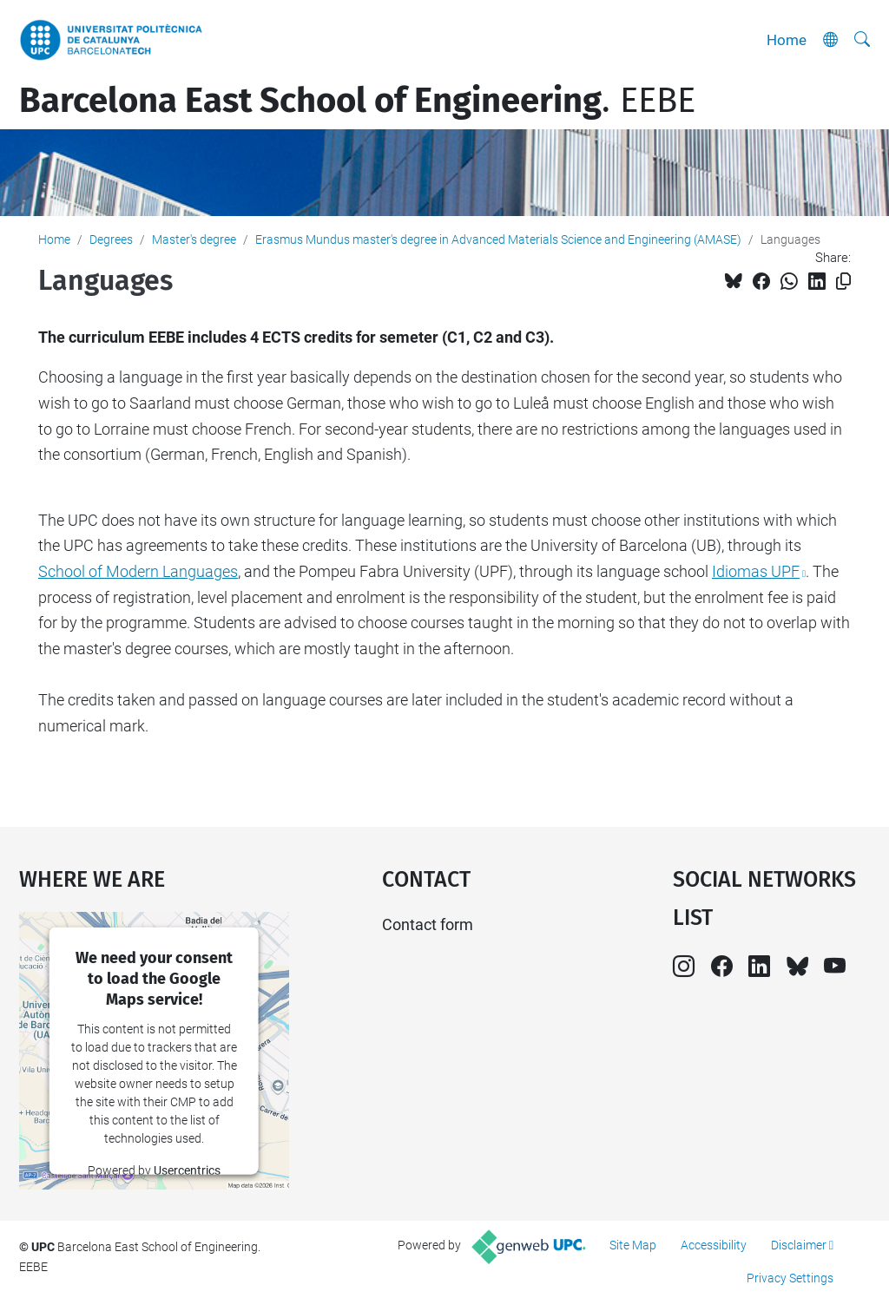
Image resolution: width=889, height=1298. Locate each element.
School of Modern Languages (138, 571)
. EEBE (357, 100)
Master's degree (194, 239)
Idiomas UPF (756, 571)
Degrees (111, 239)
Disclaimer (798, 1245)
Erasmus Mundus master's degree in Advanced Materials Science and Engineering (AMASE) (498, 239)
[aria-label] (862, 40)
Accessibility (714, 1245)
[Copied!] (843, 282)
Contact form (427, 924)
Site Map (632, 1245)
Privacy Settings (790, 1278)
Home (787, 40)
